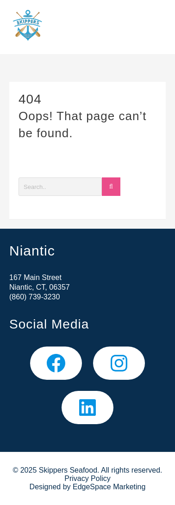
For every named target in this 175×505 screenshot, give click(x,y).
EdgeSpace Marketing (109, 487)
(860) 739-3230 (34, 297)
